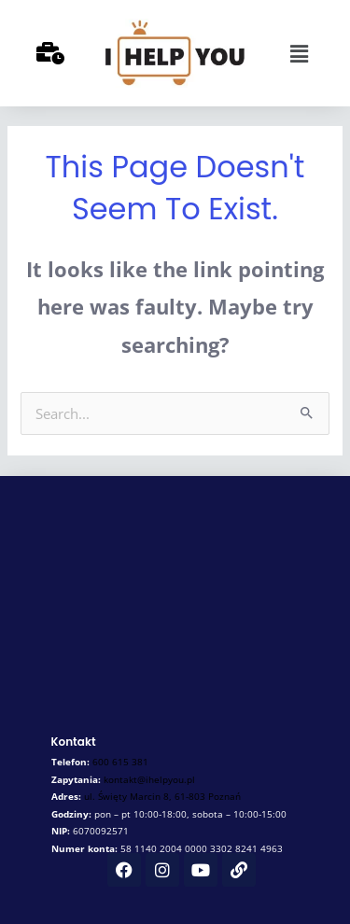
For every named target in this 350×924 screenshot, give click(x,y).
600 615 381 (120, 761)
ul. (162, 796)
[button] (299, 53)
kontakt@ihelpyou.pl (149, 779)
